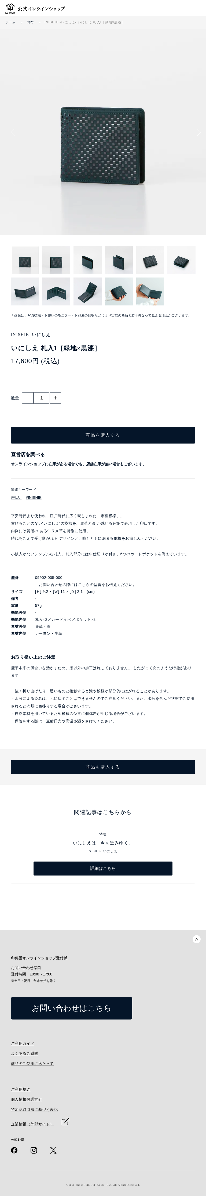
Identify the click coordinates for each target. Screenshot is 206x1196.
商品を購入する (103, 435)
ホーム (10, 22)
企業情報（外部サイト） (32, 1124)
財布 (30, 22)
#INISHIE (33, 497)
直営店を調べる (28, 454)
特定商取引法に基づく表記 (34, 1109)
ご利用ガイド (22, 1043)
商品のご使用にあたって (32, 1063)
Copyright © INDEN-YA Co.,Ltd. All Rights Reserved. (103, 1185)
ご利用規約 (21, 1089)
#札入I (16, 497)
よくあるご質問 (24, 1053)
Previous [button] (14, 132)
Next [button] (197, 132)
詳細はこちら (103, 868)
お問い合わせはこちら (72, 1008)
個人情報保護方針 (26, 1099)
